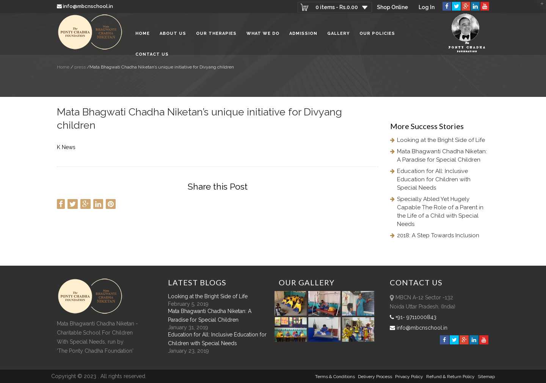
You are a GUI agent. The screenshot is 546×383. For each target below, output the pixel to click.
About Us (173, 33)
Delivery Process (375, 376)
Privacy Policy (409, 376)
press (79, 67)
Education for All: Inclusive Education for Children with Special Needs (434, 179)
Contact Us (152, 54)
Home (142, 33)
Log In (427, 7)
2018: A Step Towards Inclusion (438, 235)
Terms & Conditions (335, 376)
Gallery (338, 33)
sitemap (486, 376)
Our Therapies (216, 33)
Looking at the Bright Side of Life (441, 140)
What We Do (262, 33)
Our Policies (377, 33)
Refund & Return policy (450, 376)
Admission (303, 33)
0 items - (336, 7)
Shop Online (392, 7)
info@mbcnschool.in (85, 6)
